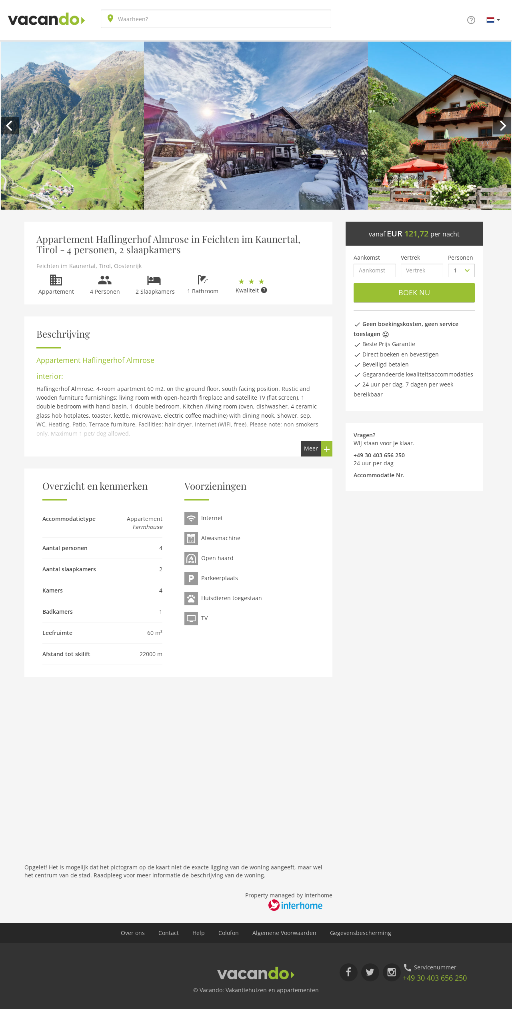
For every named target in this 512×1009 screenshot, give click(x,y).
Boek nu (414, 292)
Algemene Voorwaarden (284, 933)
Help (198, 933)
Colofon (228, 933)
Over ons (133, 933)
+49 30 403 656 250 (435, 978)
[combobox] (216, 19)
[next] (502, 125)
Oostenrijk (128, 266)
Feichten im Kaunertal (66, 266)
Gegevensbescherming (360, 933)
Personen (460, 257)
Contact (168, 933)
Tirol (105, 266)
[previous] (10, 125)
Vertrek (410, 257)
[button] (493, 20)
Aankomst (367, 257)
